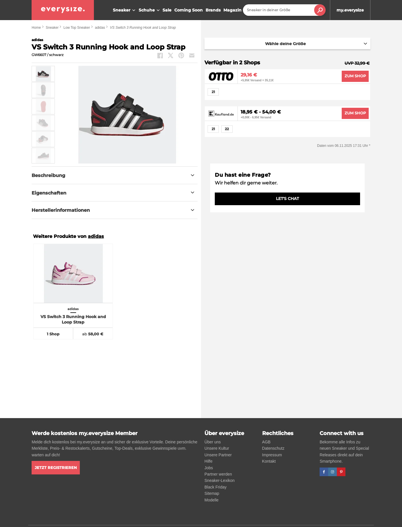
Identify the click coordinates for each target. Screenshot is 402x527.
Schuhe (150, 10)
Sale (167, 10)
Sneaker (125, 10)
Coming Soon (188, 10)
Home (36, 28)
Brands (213, 10)
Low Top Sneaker (76, 28)
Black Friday (215, 487)
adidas (100, 28)
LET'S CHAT (287, 198)
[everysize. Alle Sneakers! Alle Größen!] (63, 10)
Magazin (232, 10)
